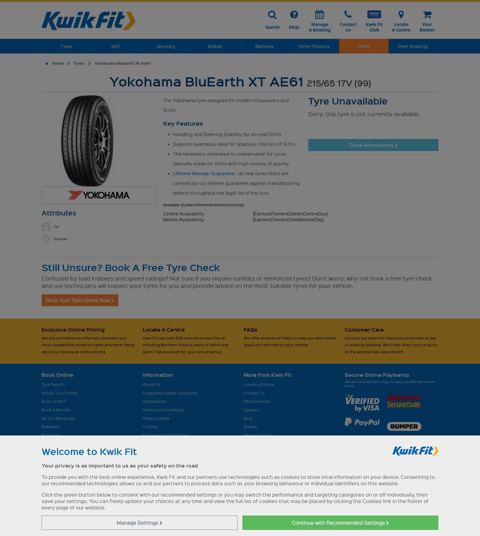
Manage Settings (140, 522)
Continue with (340, 522)
